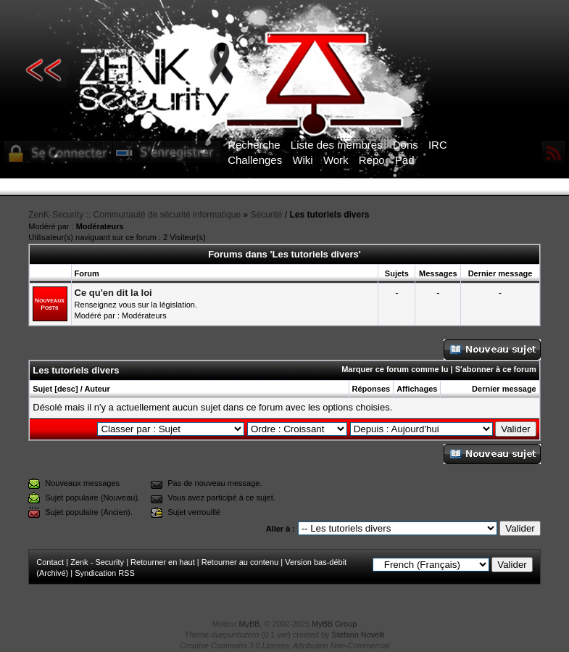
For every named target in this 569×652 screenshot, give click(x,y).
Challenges (255, 160)
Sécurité (266, 215)
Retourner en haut (162, 562)
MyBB (249, 623)
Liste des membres (337, 145)
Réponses (371, 388)
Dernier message (504, 388)
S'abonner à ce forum (495, 369)
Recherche (254, 145)
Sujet (42, 388)
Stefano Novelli (358, 634)
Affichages (416, 388)
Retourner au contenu (240, 562)
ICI (534, 187)
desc (66, 388)
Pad (405, 160)
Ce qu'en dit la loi (113, 292)
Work (336, 160)
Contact (50, 562)
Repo (372, 160)
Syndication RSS (105, 573)
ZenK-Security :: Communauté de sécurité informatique (134, 215)
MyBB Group (334, 623)
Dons (405, 145)
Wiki (302, 160)
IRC (437, 145)
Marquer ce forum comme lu (394, 369)
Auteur (96, 388)
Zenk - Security (97, 562)
